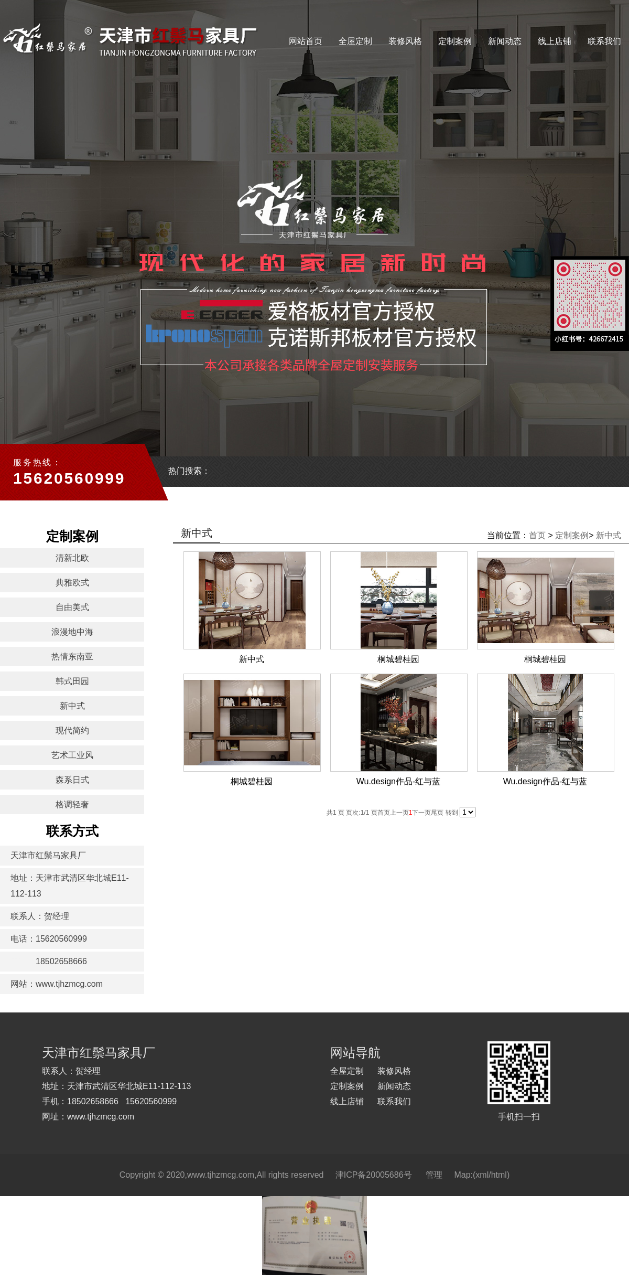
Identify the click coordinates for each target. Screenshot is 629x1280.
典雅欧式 (72, 582)
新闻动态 (505, 41)
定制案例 (455, 41)
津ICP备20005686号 (373, 1174)
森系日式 (72, 779)
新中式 (72, 705)
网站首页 (305, 41)
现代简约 (72, 730)
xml (482, 1174)
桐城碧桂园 (398, 659)
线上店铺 (554, 41)
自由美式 (72, 607)
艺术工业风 (72, 755)
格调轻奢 (72, 804)
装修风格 (405, 41)
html (499, 1174)
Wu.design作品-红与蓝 (398, 781)
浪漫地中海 (72, 631)
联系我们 (604, 41)
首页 (537, 535)
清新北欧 (72, 557)
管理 (434, 1174)
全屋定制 (355, 41)
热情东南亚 (72, 656)
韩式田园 (72, 681)
